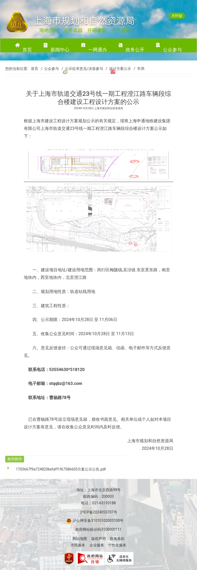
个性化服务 (117, 545)
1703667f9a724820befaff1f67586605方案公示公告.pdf (61, 469)
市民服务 (78, 545)
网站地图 (79, 538)
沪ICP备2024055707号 (98, 512)
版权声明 (98, 538)
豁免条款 (117, 538)
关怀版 (176, 16)
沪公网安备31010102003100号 (98, 520)
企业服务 (96, 545)
